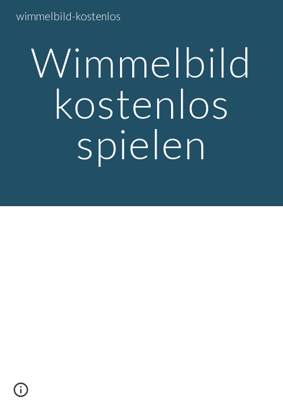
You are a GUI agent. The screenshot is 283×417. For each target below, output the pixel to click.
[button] (21, 394)
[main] (141, 103)
